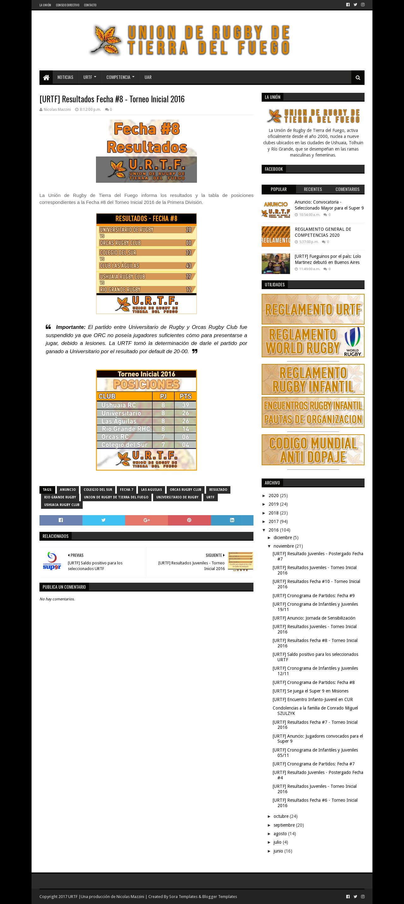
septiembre (285, 825)
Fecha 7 (126, 489)
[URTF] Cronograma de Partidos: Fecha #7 (314, 763)
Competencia (118, 77)
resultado (218, 489)
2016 (274, 529)
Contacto (90, 5)
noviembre (284, 546)
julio (278, 842)
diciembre (283, 537)
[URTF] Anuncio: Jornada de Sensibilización (314, 618)
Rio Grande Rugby (60, 497)
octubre (282, 816)
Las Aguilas (151, 489)
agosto (281, 833)
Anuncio (68, 489)
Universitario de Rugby (177, 497)
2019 (274, 504)
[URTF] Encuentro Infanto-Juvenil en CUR (313, 699)
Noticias (65, 77)
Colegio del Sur (98, 489)
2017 (274, 521)
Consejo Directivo (67, 5)
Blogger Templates (219, 896)
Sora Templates (183, 896)
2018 (274, 512)
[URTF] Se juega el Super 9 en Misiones (310, 690)
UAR (148, 77)
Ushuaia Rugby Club (62, 505)
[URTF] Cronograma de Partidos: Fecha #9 (314, 595)
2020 (274, 495)
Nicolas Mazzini (130, 896)
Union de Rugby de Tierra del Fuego (116, 497)
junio (279, 850)
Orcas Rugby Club (185, 489)
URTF (87, 77)
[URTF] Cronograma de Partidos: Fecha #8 (314, 682)
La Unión (45, 5)
